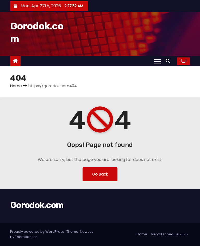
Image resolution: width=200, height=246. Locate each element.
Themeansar (26, 236)
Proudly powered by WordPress (37, 231)
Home (16, 85)
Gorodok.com (36, 205)
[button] (169, 61)
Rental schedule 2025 (169, 234)
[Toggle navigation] (157, 61)
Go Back (100, 174)
